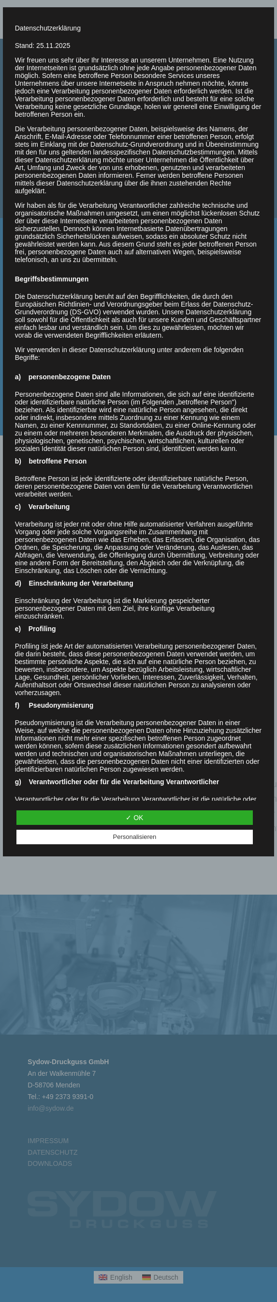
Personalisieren (135, 836)
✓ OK (134, 818)
